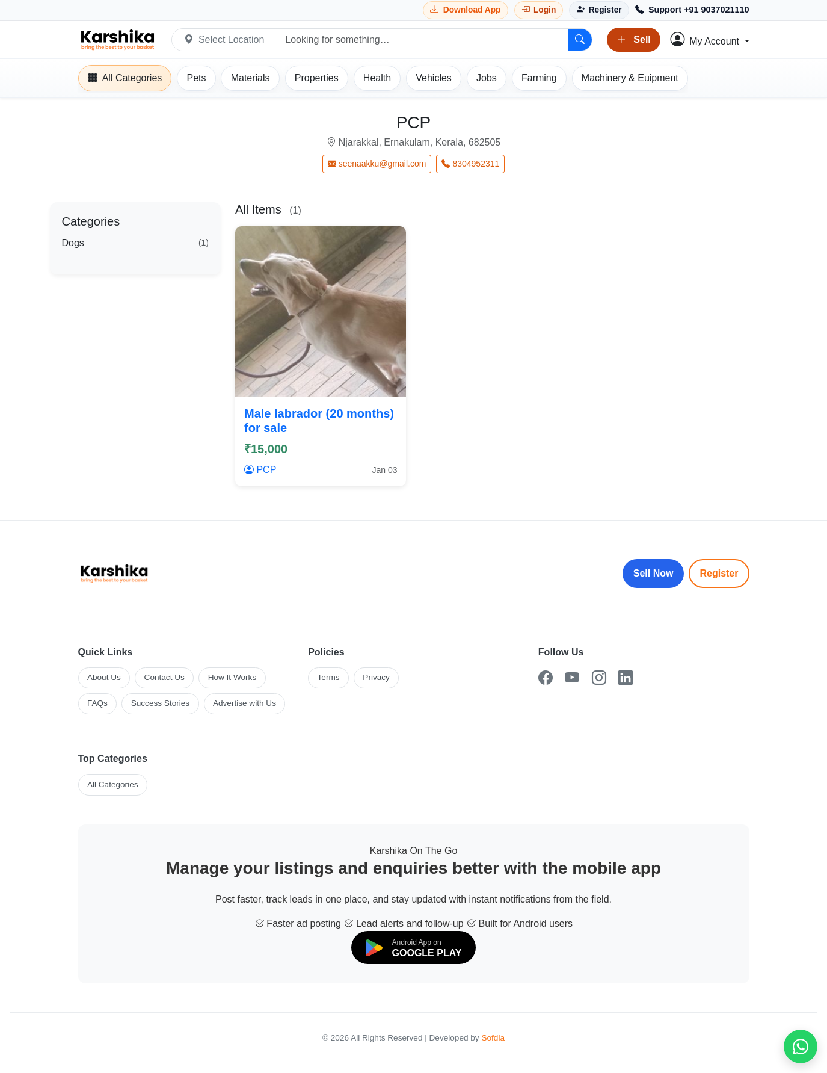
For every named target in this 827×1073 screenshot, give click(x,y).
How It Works (232, 677)
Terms (329, 677)
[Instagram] (599, 678)
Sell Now (653, 573)
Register (718, 573)
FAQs (97, 703)
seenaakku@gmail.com (377, 164)
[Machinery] (630, 78)
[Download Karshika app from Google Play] (465, 10)
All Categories (112, 784)
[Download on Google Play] (413, 947)
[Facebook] (545, 678)
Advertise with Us (244, 703)
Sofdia (493, 1037)
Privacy (376, 677)
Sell (633, 39)
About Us (104, 677)
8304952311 (470, 164)
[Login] (539, 10)
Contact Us (164, 677)
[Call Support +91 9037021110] (692, 10)
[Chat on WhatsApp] (800, 1046)
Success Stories (160, 703)
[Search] (580, 40)
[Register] (599, 10)
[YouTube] (572, 678)
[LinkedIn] (625, 678)
